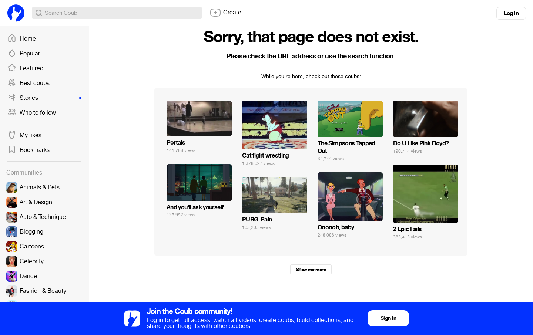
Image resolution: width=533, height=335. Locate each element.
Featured (25, 68)
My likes (24, 135)
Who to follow (31, 113)
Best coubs (28, 83)
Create (225, 12)
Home (21, 39)
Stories (44, 98)
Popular (23, 53)
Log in (511, 13)
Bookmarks (28, 150)
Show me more (311, 270)
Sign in (388, 318)
